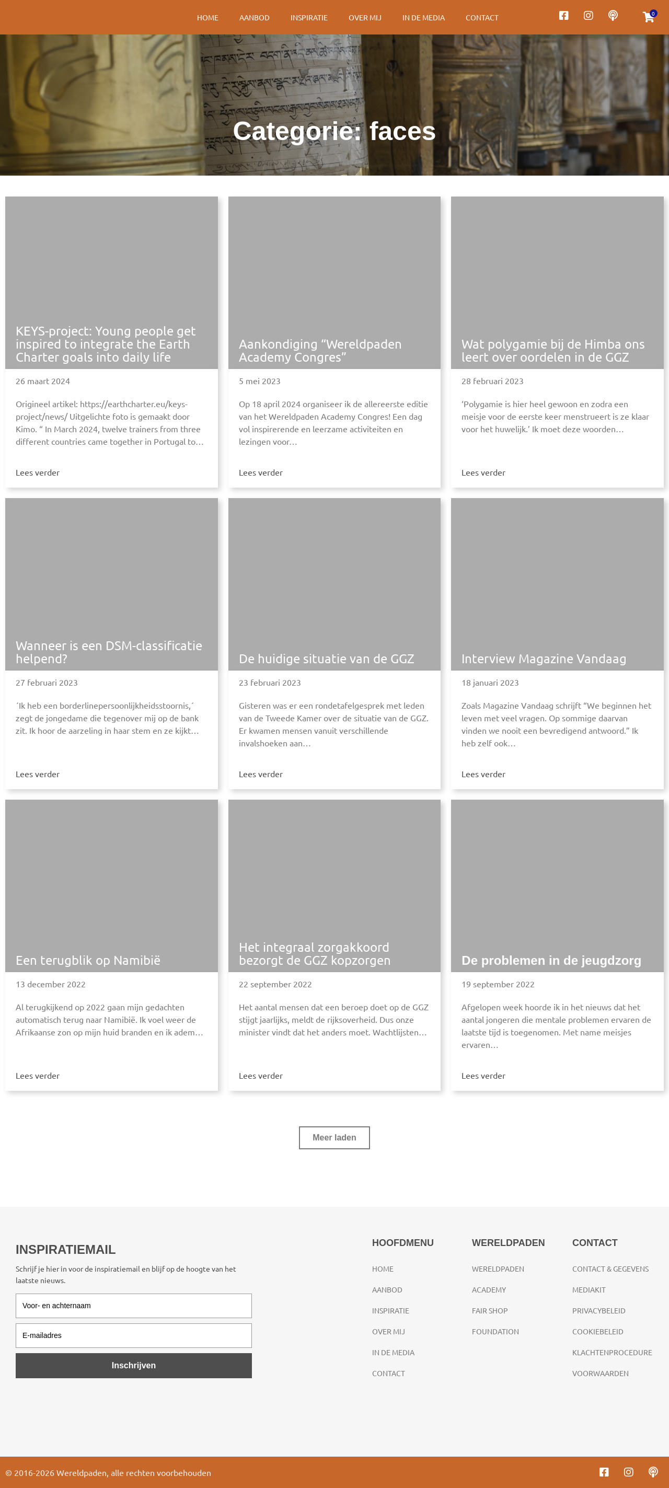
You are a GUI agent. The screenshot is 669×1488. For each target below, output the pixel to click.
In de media (423, 17)
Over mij (365, 17)
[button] (334, 1137)
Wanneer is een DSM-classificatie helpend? (109, 652)
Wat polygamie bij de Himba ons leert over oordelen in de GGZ (553, 350)
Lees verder (38, 472)
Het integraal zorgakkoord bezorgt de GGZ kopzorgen (315, 953)
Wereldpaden (498, 1268)
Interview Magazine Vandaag (544, 658)
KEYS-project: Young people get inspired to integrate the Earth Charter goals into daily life (106, 343)
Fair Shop (490, 1310)
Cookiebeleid (598, 1331)
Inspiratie (309, 17)
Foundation (495, 1331)
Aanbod (254, 17)
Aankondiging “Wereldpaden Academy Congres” (320, 350)
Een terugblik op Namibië (88, 959)
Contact (482, 17)
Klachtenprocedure (612, 1352)
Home (207, 17)
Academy (489, 1289)
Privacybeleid (599, 1310)
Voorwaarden (600, 1373)
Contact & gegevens (610, 1268)
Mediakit (589, 1289)
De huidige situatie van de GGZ (326, 658)
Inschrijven (134, 1365)
